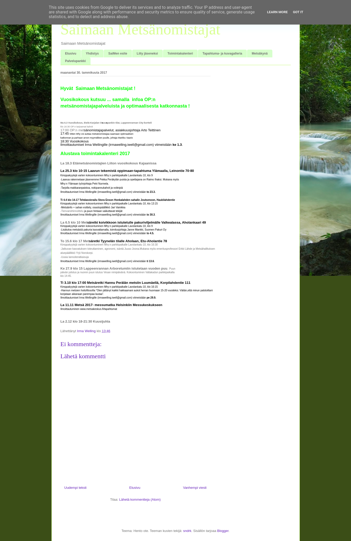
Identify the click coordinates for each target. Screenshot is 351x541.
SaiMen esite (117, 53)
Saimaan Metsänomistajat (140, 29)
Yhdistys (92, 53)
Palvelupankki (75, 61)
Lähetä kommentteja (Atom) (140, 499)
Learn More (277, 12)
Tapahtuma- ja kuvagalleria (222, 53)
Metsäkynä (259, 53)
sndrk (187, 531)
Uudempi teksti (75, 488)
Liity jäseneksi (147, 53)
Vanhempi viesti (195, 488)
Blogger (223, 531)
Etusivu (70, 53)
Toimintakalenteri (180, 53)
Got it (298, 12)
